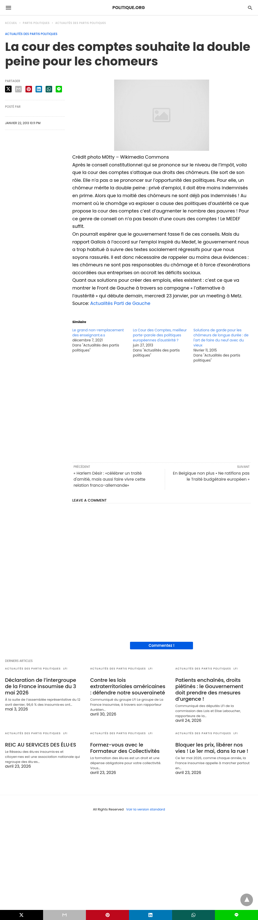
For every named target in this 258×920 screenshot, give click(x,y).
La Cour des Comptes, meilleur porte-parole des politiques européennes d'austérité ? (160, 335)
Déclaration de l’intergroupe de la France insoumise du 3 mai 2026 (40, 686)
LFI (65, 668)
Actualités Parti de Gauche (120, 303)
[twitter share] (8, 89)
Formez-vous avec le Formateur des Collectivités (125, 748)
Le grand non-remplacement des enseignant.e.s (98, 333)
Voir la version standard (145, 809)
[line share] (59, 89)
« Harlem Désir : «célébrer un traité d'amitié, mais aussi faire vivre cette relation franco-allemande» (109, 479)
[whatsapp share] (49, 89)
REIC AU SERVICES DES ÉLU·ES (40, 744)
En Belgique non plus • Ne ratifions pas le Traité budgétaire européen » (211, 476)
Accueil (11, 23)
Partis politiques (36, 23)
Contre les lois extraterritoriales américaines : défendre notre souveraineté (127, 686)
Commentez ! (162, 645)
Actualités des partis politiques (80, 23)
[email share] (18, 89)
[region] (161, 412)
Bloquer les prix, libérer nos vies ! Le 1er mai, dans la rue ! (211, 748)
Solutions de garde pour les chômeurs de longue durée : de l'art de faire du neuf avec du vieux (221, 338)
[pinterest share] (28, 89)
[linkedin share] (39, 89)
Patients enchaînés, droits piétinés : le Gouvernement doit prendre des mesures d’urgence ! (209, 689)
